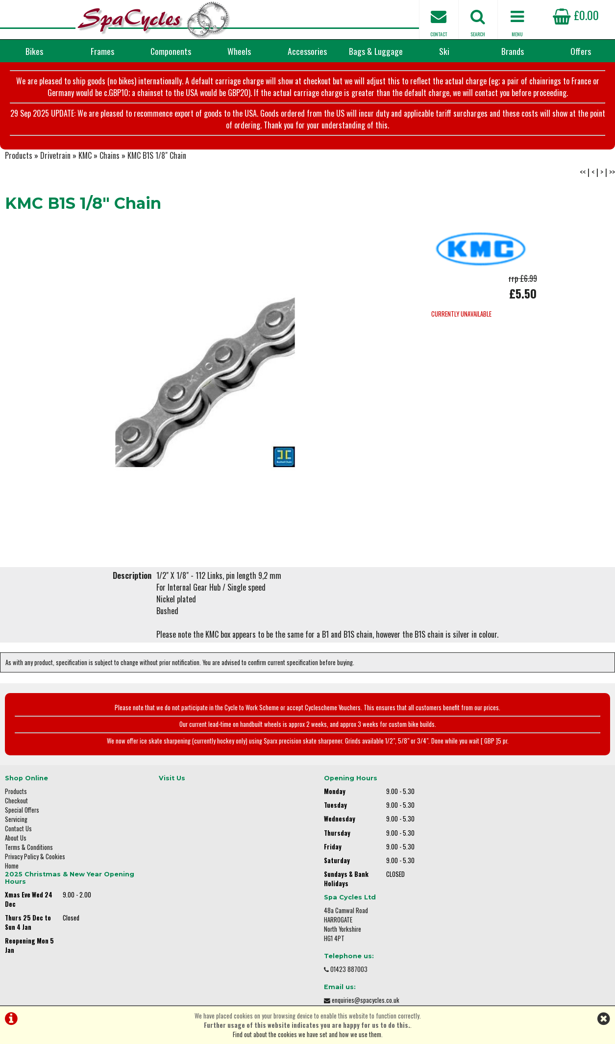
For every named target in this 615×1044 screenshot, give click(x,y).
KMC (85, 160)
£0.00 (576, 15)
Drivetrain (55, 160)
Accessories (307, 51)
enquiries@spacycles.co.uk (507, 885)
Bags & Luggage (376, 51)
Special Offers (22, 814)
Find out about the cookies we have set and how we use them (307, 1034)
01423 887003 (491, 854)
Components (170, 51)
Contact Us (18, 832)
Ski (444, 51)
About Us (15, 841)
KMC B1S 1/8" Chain (156, 160)
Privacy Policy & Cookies (35, 860)
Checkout (16, 804)
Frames (102, 51)
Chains (109, 160)
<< (583, 176)
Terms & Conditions (29, 851)
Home (12, 869)
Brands (512, 51)
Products (18, 160)
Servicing (16, 823)
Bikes (34, 51)
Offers (580, 51)
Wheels (239, 51)
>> (612, 176)
